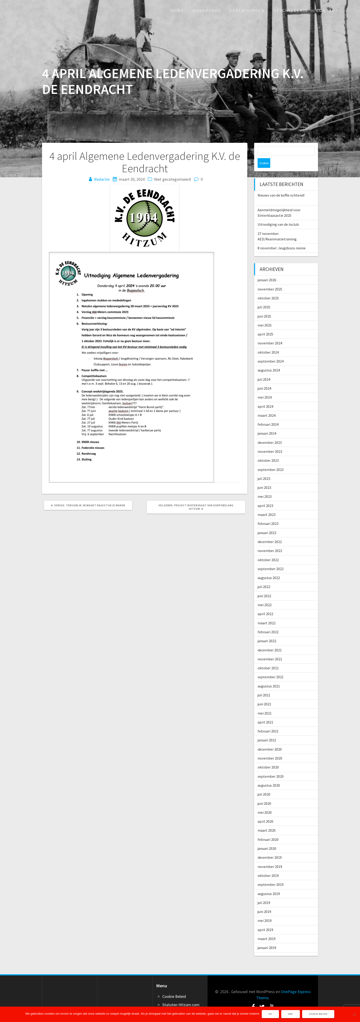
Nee (291, 1014)
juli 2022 (264, 577)
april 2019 (265, 920)
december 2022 (270, 532)
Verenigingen (247, 10)
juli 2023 (264, 469)
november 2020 (270, 748)
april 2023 (265, 496)
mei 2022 (265, 595)
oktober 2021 (268, 658)
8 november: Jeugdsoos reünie (282, 238)
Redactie (102, 179)
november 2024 (270, 333)
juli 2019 (264, 893)
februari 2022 (268, 622)
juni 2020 (264, 793)
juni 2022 (264, 586)
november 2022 (270, 541)
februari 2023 (268, 514)
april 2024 (265, 396)
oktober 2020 (268, 757)
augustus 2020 (269, 775)
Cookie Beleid (174, 986)
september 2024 (271, 351)
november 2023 (270, 441)
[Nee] (354, 1014)
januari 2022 (267, 631)
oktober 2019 (268, 866)
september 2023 (271, 460)
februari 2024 (268, 414)
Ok (271, 1014)
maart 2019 (267, 929)
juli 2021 (264, 685)
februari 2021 (268, 721)
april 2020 (265, 811)
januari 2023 (267, 523)
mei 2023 (265, 486)
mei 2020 (265, 802)
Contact (327, 10)
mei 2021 (265, 703)
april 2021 (265, 712)
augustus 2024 (269, 360)
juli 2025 (264, 297)
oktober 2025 (268, 288)
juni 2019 (264, 902)
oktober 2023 (268, 450)
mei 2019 (265, 911)
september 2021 (271, 667)
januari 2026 (267, 270)
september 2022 (271, 559)
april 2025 (265, 324)
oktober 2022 (268, 550)
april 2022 (265, 604)
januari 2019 (267, 938)
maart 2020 (267, 820)
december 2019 (270, 847)
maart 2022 (267, 613)
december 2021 (270, 640)
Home (177, 10)
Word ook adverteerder (182, 1003)
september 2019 (271, 875)
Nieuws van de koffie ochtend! (281, 185)
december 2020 (270, 739)
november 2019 (270, 857)
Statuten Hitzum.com (181, 995)
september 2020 (271, 766)
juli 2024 (264, 369)
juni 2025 (264, 306)
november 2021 (270, 649)
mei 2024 (265, 387)
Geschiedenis (290, 10)
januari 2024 (267, 423)
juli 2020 (264, 784)
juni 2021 (264, 694)
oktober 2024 (268, 342)
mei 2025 (265, 315)
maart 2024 (267, 405)
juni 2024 (264, 378)
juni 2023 (264, 478)
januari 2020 (267, 838)
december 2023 (270, 433)
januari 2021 (267, 730)
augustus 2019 (269, 884)
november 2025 (270, 279)
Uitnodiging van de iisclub (278, 214)
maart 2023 (267, 505)
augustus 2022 (269, 568)
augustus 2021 (269, 676)
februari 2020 (268, 830)
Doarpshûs (207, 10)
